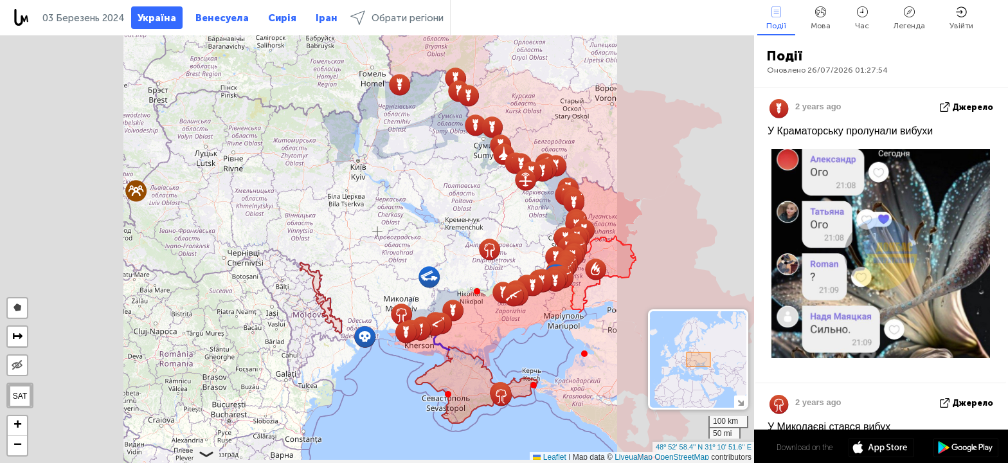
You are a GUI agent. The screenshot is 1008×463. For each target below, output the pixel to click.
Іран (327, 18)
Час (862, 18)
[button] (477, 291)
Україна (157, 18)
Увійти (961, 18)
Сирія (282, 18)
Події (776, 18)
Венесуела (222, 18)
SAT (20, 396)
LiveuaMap (633, 457)
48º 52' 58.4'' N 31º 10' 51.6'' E (704, 447)
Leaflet (549, 457)
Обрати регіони (397, 17)
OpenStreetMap (681, 457)
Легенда (909, 18)
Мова (821, 18)
